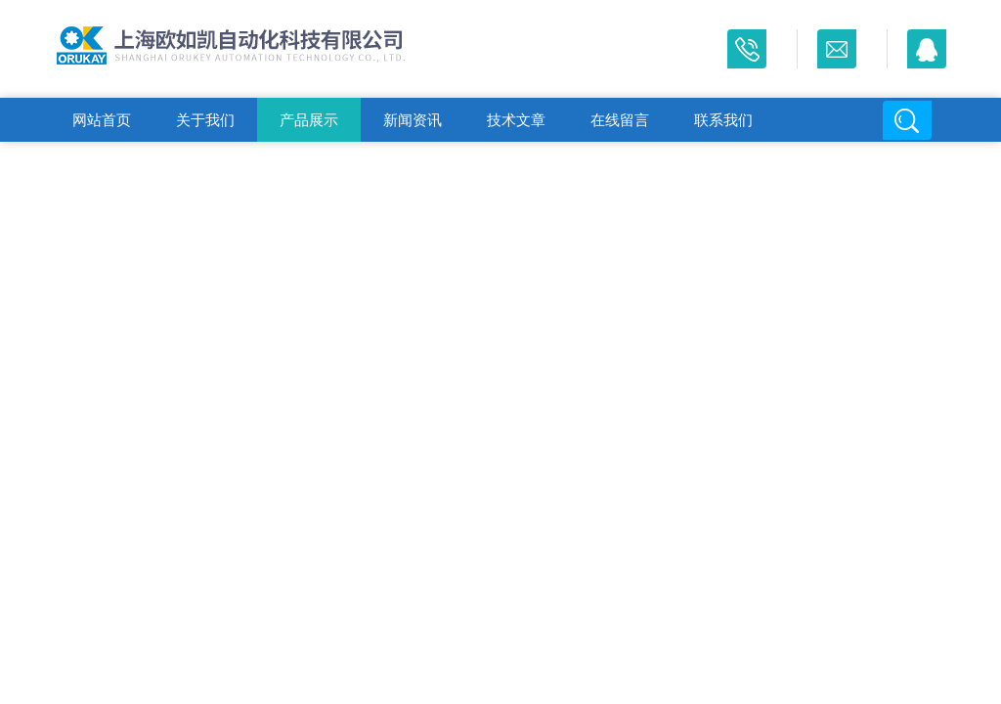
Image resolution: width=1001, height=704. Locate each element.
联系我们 (723, 119)
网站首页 (101, 119)
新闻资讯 (412, 119)
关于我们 (205, 119)
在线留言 (619, 119)
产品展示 (309, 119)
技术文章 (516, 119)
